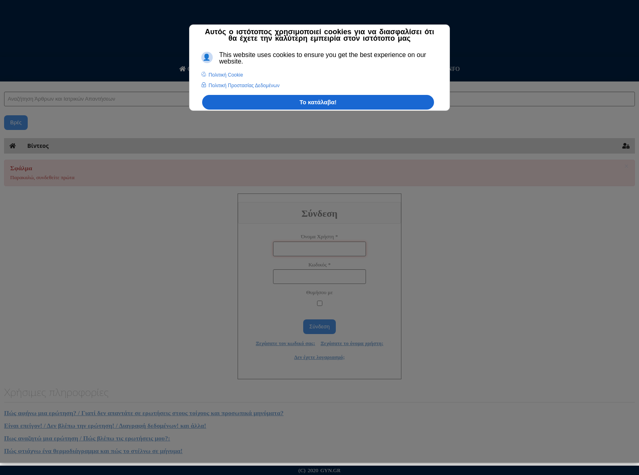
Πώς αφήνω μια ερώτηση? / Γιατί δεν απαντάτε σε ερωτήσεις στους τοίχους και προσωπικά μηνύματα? (144, 412)
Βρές (16, 122)
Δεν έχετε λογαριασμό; (319, 357)
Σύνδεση (319, 326)
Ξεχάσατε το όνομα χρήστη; (352, 343)
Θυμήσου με (319, 292)
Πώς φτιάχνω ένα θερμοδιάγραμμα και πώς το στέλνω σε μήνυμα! (93, 450)
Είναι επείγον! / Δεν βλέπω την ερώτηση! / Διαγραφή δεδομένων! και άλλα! (105, 425)
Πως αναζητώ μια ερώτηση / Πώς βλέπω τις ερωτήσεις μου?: (87, 438)
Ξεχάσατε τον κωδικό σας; (285, 343)
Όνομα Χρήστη (319, 236)
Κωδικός (319, 265)
